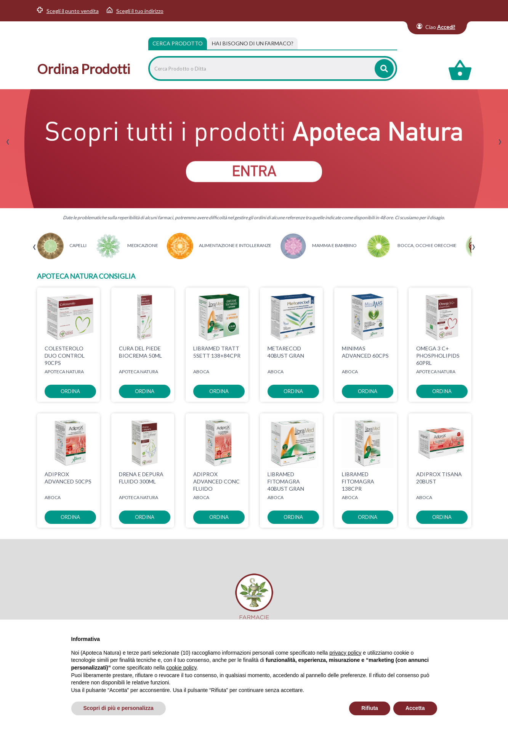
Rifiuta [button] (369, 708)
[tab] (253, 43)
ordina (70, 391)
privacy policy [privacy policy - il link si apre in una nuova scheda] (345, 653)
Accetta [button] (415, 708)
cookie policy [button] (181, 668)
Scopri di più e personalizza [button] (118, 708)
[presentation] (8, 142)
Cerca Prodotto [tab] (177, 43)
